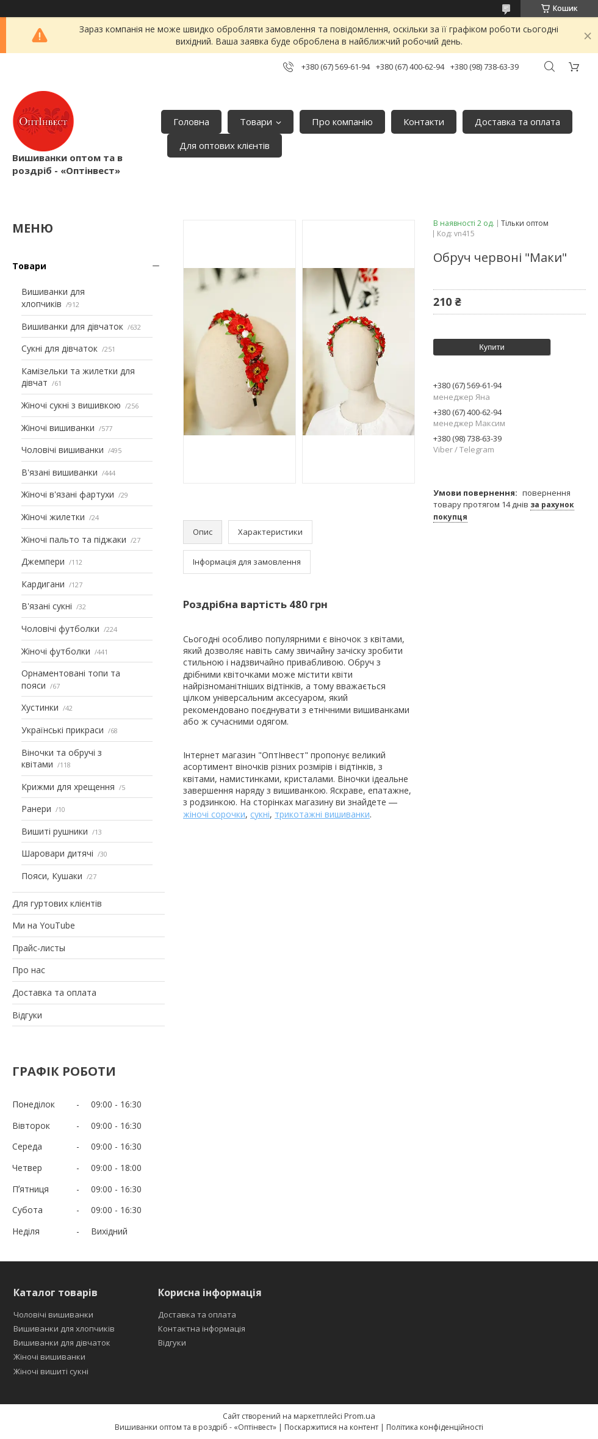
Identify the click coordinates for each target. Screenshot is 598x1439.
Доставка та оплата (517, 121)
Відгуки (27, 1015)
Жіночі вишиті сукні (50, 1371)
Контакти (423, 121)
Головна (191, 121)
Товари (256, 121)
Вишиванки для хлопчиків (53, 298)
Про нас (28, 970)
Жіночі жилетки (53, 517)
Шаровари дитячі (57, 853)
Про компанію (342, 121)
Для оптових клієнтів (224, 145)
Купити (492, 347)
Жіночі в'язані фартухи (67, 494)
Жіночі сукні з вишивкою (71, 405)
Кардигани (43, 584)
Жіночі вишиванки (58, 427)
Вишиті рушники (54, 831)
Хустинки (40, 707)
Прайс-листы (38, 948)
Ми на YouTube (43, 925)
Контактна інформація (201, 1328)
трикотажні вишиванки (322, 814)
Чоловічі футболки (60, 628)
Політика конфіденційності (434, 1427)
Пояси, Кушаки (51, 876)
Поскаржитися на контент (331, 1427)
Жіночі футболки (55, 651)
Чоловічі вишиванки (62, 449)
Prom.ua (359, 1415)
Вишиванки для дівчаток (72, 326)
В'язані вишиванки (59, 472)
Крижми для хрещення (68, 786)
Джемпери (43, 561)
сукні (260, 814)
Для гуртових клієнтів (57, 903)
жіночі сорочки (214, 814)
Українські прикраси (62, 730)
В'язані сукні (46, 606)
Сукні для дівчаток (59, 348)
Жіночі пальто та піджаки (73, 539)
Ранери (36, 808)
